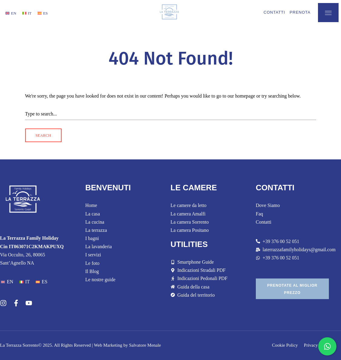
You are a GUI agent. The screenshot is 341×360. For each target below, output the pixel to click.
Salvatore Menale (145, 345)
